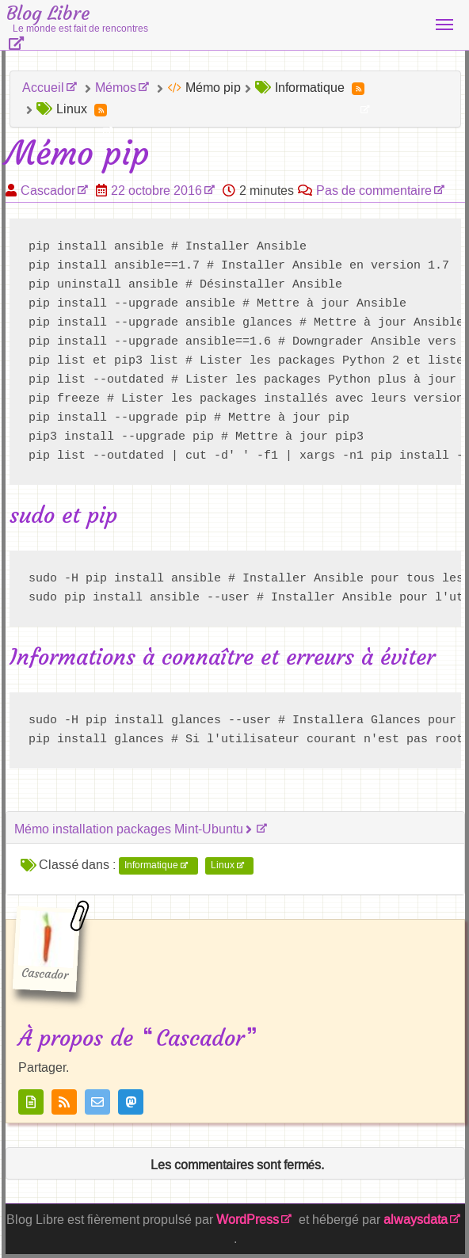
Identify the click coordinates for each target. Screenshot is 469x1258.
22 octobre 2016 (156, 190)
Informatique (151, 866)
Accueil (43, 87)
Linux (222, 866)
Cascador (48, 190)
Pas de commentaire (374, 190)
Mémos (115, 87)
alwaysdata (415, 1219)
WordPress (247, 1219)
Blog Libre (77, 18)
